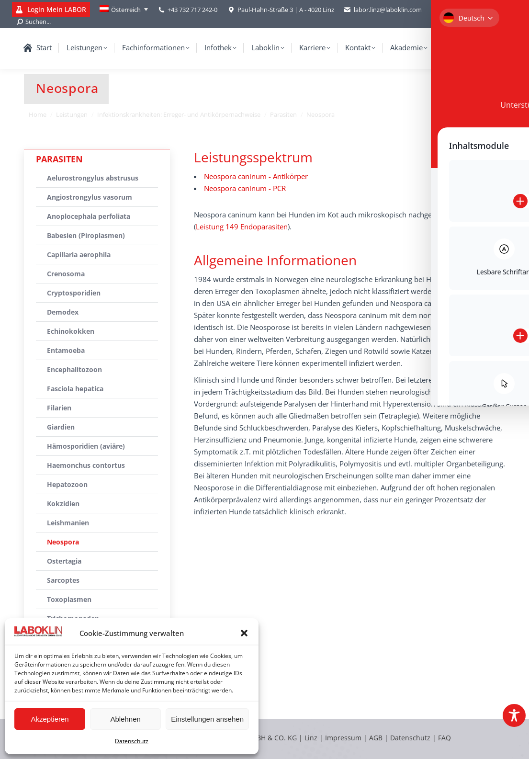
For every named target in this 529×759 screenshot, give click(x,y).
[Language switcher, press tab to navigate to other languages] (124, 9)
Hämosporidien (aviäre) (86, 446)
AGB (376, 737)
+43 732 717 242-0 (192, 9)
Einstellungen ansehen (207, 719)
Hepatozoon (67, 484)
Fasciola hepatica (75, 388)
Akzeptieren (49, 719)
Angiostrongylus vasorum (89, 197)
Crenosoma (66, 273)
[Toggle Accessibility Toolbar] (514, 715)
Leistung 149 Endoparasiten (242, 226)
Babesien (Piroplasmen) (86, 235)
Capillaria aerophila (79, 254)
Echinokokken (70, 331)
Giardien (61, 426)
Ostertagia (64, 561)
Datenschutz (131, 741)
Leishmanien (68, 522)
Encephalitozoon (74, 369)
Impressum (343, 737)
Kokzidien (63, 503)
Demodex (63, 312)
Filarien (59, 407)
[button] (244, 633)
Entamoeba (66, 350)
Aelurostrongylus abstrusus (92, 177)
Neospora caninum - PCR (245, 188)
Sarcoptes (63, 580)
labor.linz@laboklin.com (383, 9)
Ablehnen (125, 719)
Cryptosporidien (74, 292)
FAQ (444, 737)
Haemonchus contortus (86, 465)
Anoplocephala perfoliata (88, 216)
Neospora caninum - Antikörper (256, 176)
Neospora (63, 541)
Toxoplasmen (69, 599)
